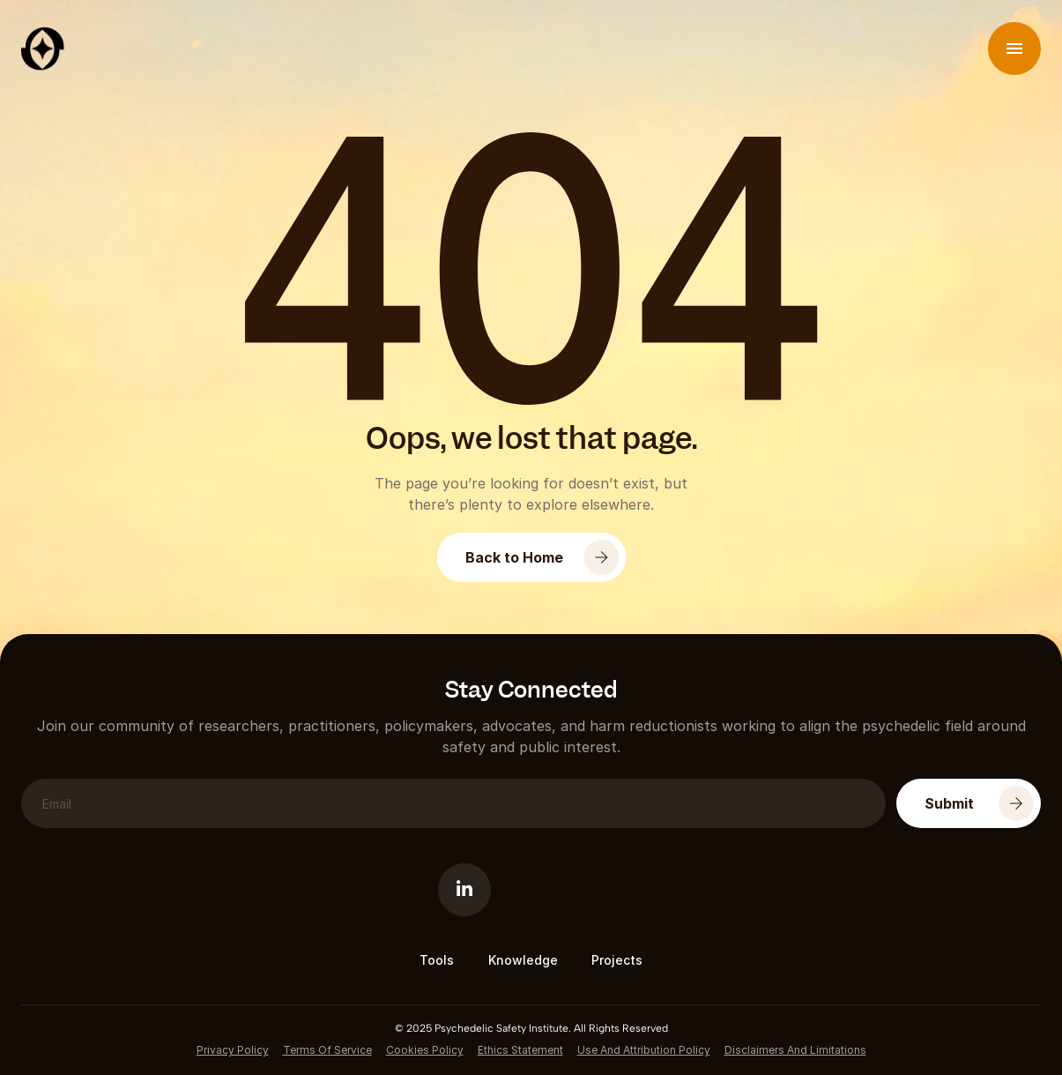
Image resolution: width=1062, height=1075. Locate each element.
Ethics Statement (520, 1049)
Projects (616, 959)
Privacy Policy (233, 1049)
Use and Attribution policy (643, 1049)
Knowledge (523, 959)
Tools (437, 959)
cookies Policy (425, 1049)
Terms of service (327, 1049)
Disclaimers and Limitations (795, 1049)
